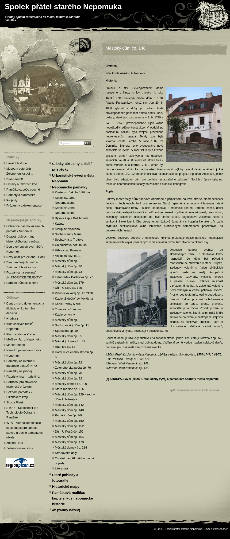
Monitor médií (15, 345)
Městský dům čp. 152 (69, 426)
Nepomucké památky (69, 187)
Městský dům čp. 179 (69, 282)
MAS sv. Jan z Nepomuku (23, 339)
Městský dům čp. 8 (67, 320)
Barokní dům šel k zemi (22, 283)
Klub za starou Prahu (20, 334)
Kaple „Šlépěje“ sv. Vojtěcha (74, 298)
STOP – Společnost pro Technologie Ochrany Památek (22, 412)
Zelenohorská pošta (19, 448)
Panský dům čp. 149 (69, 415)
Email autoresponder (216, 528)
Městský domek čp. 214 (71, 447)
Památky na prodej (19, 371)
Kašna (59, 223)
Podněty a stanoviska (20, 195)
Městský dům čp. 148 (126, 48)
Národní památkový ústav (23, 350)
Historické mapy (65, 486)
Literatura (61, 468)
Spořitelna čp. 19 (66, 330)
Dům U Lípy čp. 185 (68, 287)
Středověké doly (66, 453)
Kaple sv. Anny (65, 314)
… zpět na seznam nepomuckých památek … (194, 390)
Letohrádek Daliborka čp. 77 (74, 277)
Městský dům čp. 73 (68, 271)
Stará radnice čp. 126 (69, 389)
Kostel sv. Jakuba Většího (72, 192)
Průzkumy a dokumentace (24, 205)
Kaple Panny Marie (68, 304)
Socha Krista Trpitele (69, 239)
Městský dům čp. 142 (69, 404)
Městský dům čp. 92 (68, 378)
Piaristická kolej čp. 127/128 (74, 293)
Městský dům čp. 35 (68, 336)
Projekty (11, 200)
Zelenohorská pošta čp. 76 (73, 367)
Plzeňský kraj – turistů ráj (23, 376)
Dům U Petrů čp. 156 (69, 431)
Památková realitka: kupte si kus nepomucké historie (72, 498)
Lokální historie (16, 163)
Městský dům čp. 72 (68, 362)
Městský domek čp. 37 (70, 341)
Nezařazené (14, 178)
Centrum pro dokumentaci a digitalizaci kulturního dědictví (25, 308)
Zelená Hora (14, 443)
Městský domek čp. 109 (71, 384)
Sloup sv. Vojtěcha (67, 229)
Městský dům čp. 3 (67, 261)
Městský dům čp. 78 (68, 373)
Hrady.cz (12, 318)
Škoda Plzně (14, 402)
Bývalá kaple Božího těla (71, 218)
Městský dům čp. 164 (69, 437)
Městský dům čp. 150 (69, 420)
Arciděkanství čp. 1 (68, 256)
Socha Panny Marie (68, 234)
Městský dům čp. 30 (68, 266)
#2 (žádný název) (66, 510)
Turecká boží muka (68, 309)
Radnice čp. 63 (65, 346)
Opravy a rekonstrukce (21, 184)
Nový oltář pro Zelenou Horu (25, 257)
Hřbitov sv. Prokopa (68, 250)
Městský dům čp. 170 (69, 442)
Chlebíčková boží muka (71, 245)
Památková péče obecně (23, 189)
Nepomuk (12, 355)
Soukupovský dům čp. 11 (72, 325)
